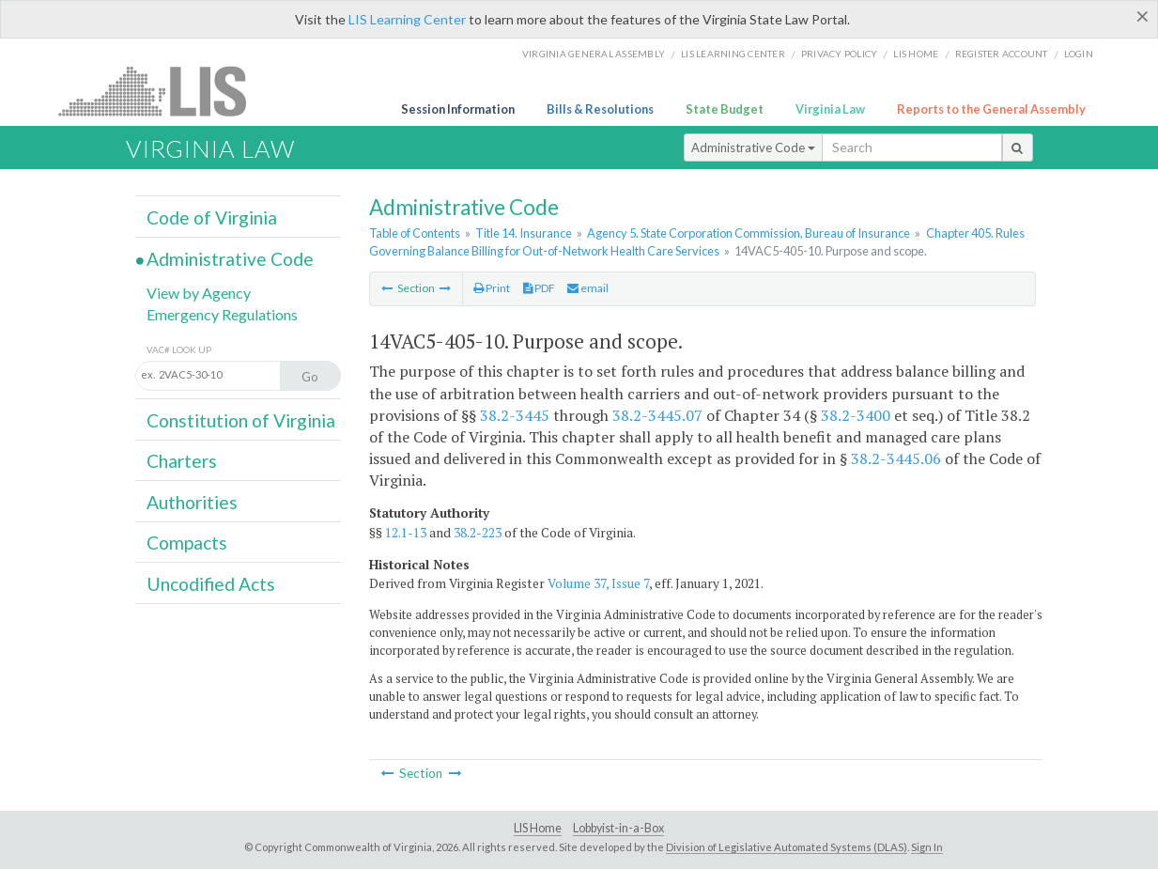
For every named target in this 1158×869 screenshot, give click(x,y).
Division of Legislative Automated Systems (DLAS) (786, 847)
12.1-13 (405, 532)
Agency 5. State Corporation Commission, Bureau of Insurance (748, 233)
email (588, 288)
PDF (539, 288)
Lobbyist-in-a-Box (618, 828)
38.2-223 (478, 532)
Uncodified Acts (211, 584)
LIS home (915, 53)
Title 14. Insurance (523, 233)
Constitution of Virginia (241, 420)
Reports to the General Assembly (991, 108)
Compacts (187, 542)
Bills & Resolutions (600, 108)
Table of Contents (414, 233)
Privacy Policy (839, 53)
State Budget (725, 108)
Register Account (1001, 53)
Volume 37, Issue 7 (598, 583)
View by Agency (199, 293)
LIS (163, 90)
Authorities (192, 502)
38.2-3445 (514, 415)
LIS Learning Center (407, 19)
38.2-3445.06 (896, 458)
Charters (182, 461)
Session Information (458, 108)
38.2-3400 (855, 415)
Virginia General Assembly (593, 53)
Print (491, 288)
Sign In (927, 847)
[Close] (1142, 16)
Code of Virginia (212, 217)
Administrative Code (753, 147)
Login (1078, 53)
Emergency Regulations (222, 314)
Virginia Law (830, 108)
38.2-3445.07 (657, 415)
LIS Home (538, 828)
